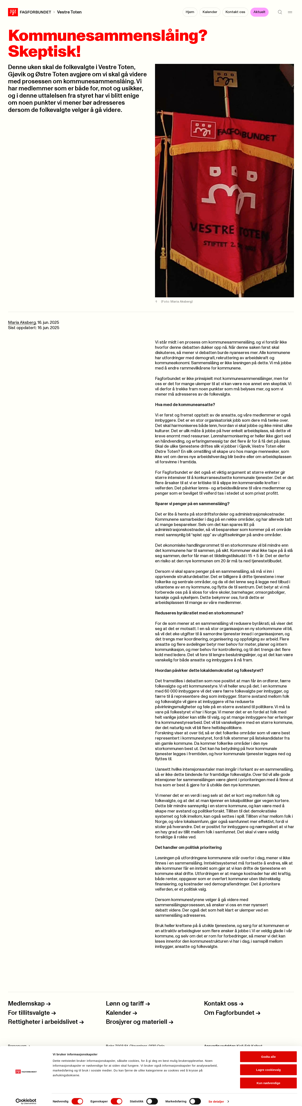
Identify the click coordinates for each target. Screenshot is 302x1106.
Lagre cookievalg (268, 1066)
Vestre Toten (69, 12)
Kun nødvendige (268, 1079)
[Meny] (290, 12)
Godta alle (268, 1053)
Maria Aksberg (22, 322)
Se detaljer (216, 1098)
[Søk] (280, 12)
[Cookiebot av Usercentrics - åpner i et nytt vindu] (26, 1098)
